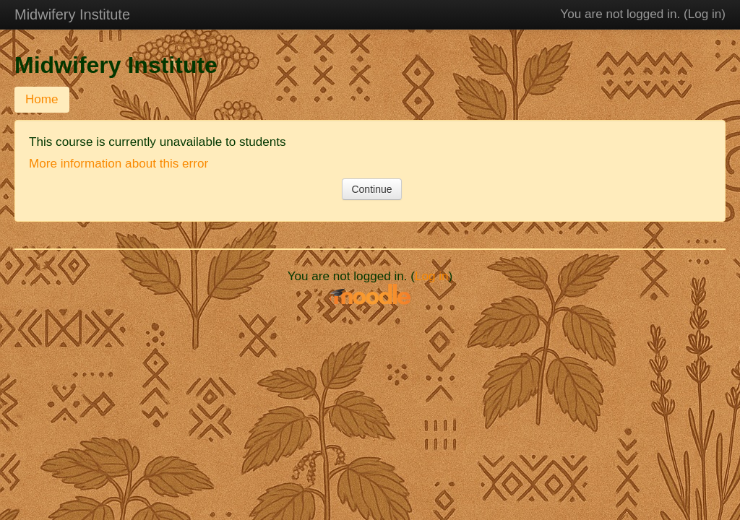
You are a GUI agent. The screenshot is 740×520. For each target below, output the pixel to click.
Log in (705, 14)
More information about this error (118, 163)
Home (42, 99)
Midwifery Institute (72, 14)
